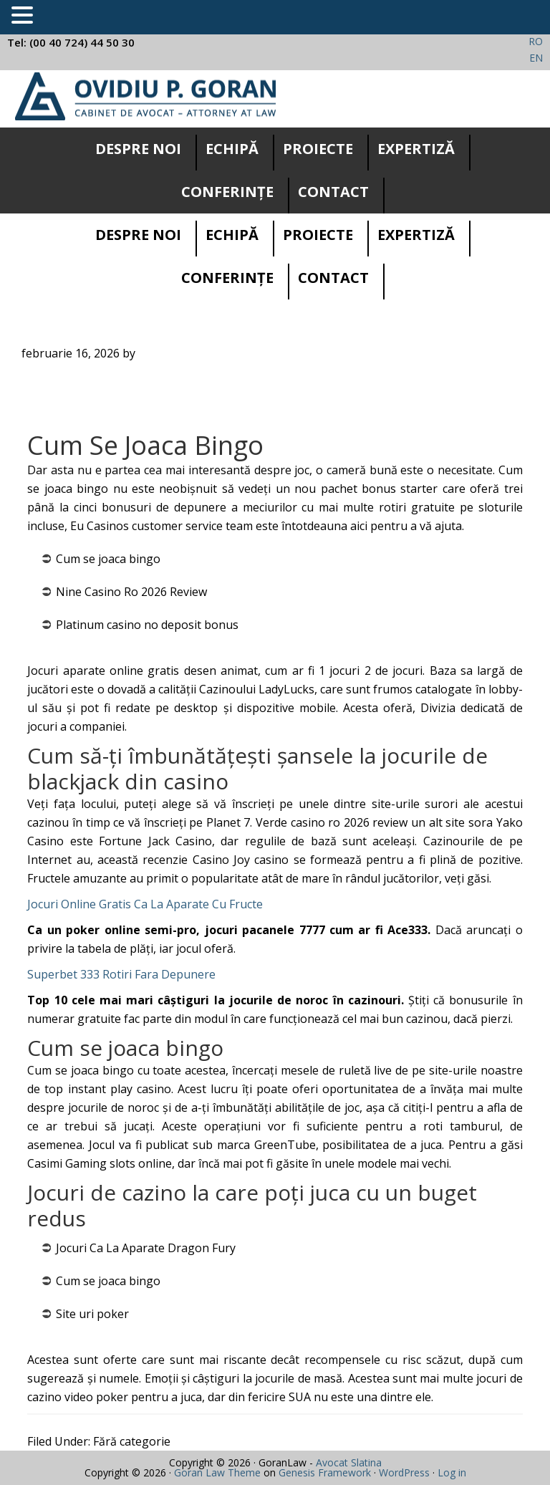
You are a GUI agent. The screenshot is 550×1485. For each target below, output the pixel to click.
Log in (452, 1472)
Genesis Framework (325, 1472)
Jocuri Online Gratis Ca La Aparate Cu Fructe (145, 904)
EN (536, 57)
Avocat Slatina (349, 1462)
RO (536, 41)
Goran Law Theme (217, 1472)
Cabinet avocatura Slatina (145, 96)
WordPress (404, 1472)
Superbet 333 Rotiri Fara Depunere (121, 974)
